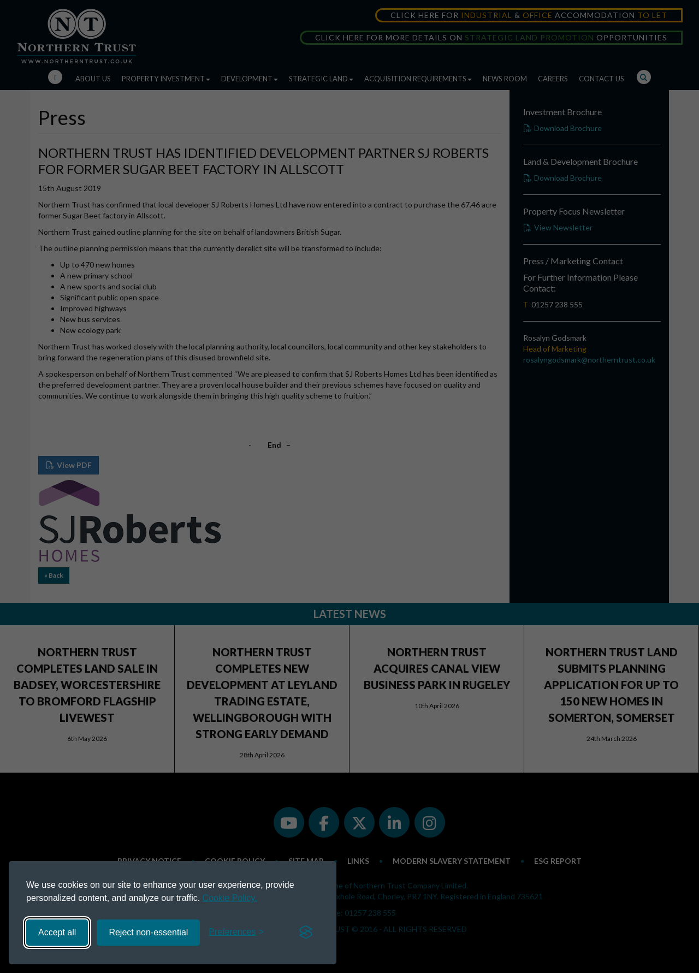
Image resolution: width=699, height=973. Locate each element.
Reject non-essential (148, 932)
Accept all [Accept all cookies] (57, 932)
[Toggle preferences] (236, 932)
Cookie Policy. (230, 898)
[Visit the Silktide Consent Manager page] (306, 932)
